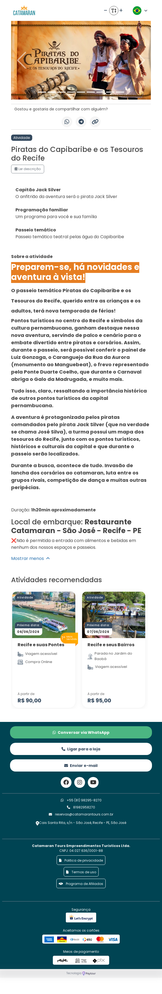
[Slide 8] (110, 92)
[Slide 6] (91, 92)
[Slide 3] (61, 92)
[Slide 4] (71, 92)
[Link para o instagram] (79, 782)
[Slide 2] (52, 92)
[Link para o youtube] (93, 782)
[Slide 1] (42, 92)
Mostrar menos (30, 558)
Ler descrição (28, 169)
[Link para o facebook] (66, 782)
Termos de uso (81, 872)
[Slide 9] (120, 92)
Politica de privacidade (81, 860)
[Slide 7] (100, 92)
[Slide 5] (81, 92)
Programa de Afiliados (81, 883)
